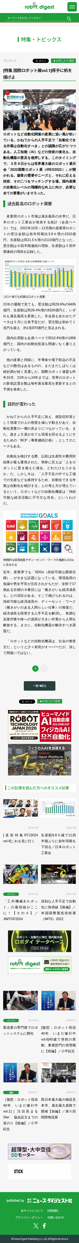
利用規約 (52, 1211)
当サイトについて (32, 1211)
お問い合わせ (55, 1217)
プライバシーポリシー (29, 1217)
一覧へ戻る (40, 686)
